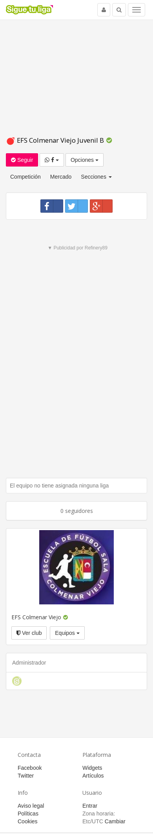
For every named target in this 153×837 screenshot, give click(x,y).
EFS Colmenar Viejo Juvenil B (56, 140)
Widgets (92, 768)
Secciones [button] (96, 177)
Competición (25, 177)
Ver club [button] (29, 633)
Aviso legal (31, 806)
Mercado (60, 177)
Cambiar (115, 821)
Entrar (89, 806)
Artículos (93, 775)
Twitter (26, 775)
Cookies (28, 821)
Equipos (67, 633)
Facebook (30, 768)
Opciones (84, 160)
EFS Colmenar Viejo (36, 617)
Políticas (28, 813)
